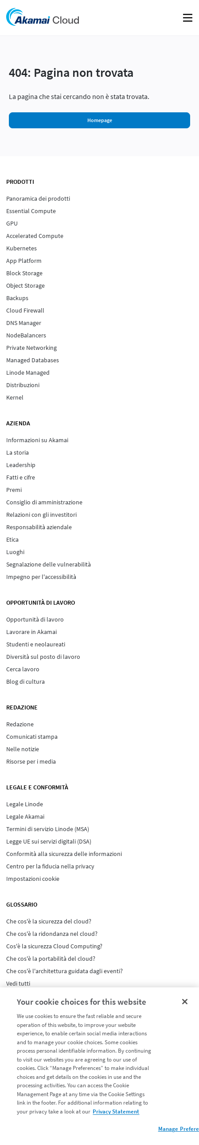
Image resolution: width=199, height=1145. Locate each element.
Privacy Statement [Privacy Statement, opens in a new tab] (116, 1111)
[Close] (185, 1001)
